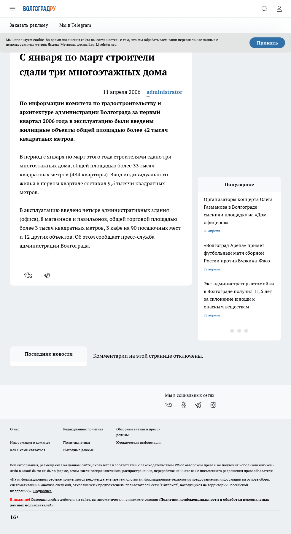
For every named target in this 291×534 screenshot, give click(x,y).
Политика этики (76, 442)
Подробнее (42, 491)
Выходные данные (78, 450)
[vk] (28, 275)
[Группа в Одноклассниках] (183, 405)
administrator (164, 91)
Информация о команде (30, 442)
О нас (14, 429)
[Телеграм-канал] (198, 405)
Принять (267, 43)
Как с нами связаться (27, 450)
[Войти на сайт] (279, 9)
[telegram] (49, 275)
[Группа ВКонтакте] (168, 405)
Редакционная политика (83, 429)
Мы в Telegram (75, 25)
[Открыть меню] (12, 9)
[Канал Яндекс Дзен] (213, 405)
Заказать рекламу (28, 25)
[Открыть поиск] (264, 9)
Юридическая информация (138, 442)
